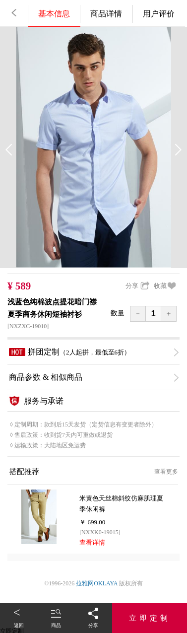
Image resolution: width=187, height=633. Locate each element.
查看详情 (92, 542)
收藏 (165, 285)
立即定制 (150, 618)
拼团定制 (94, 352)
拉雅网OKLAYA (97, 583)
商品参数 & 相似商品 (94, 377)
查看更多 (166, 471)
